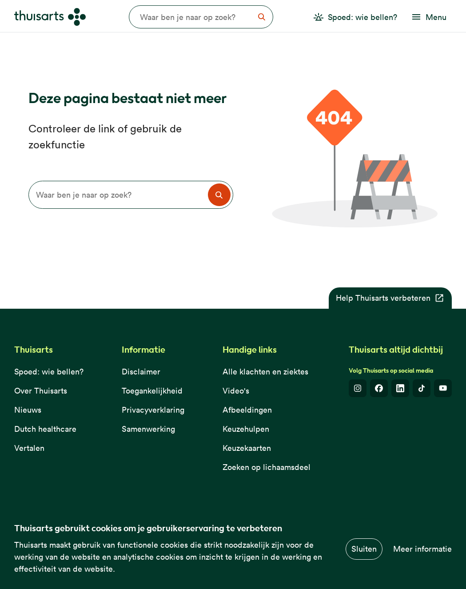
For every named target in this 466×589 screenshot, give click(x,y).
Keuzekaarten (247, 448)
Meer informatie (422, 549)
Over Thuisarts (40, 391)
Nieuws (27, 410)
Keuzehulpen (246, 429)
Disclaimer (141, 371)
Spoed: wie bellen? (49, 371)
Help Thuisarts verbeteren (390, 298)
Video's (236, 391)
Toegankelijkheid (152, 391)
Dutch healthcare (45, 429)
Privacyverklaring (153, 410)
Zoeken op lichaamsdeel (267, 467)
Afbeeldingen (247, 410)
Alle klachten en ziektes (265, 371)
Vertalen (29, 448)
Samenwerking (148, 429)
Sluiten (364, 549)
